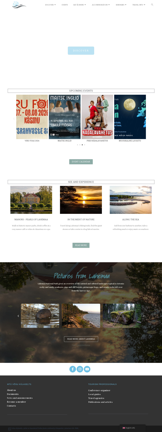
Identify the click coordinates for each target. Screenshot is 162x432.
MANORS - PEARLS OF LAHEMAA (31, 219)
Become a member (16, 401)
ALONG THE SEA (131, 219)
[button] (81, 51)
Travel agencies (96, 397)
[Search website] (152, 5)
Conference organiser (99, 390)
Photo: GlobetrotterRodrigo (81, 345)
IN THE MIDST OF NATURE (81, 219)
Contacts (11, 405)
